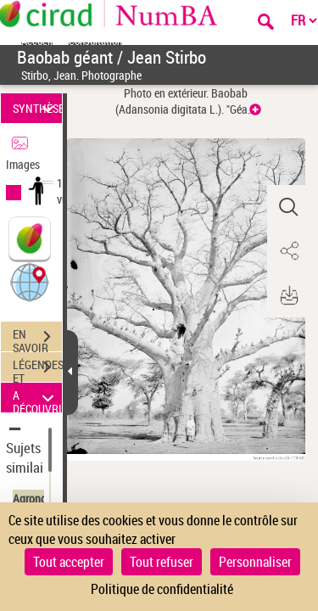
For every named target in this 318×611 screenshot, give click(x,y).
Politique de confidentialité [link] (162, 589)
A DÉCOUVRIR (37, 397)
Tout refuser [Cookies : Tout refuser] (161, 561)
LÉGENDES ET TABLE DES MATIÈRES (37, 369)
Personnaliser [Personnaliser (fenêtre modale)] (255, 561)
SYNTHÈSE (37, 108)
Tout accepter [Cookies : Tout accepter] (68, 561)
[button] (29, 281)
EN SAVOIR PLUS (37, 338)
